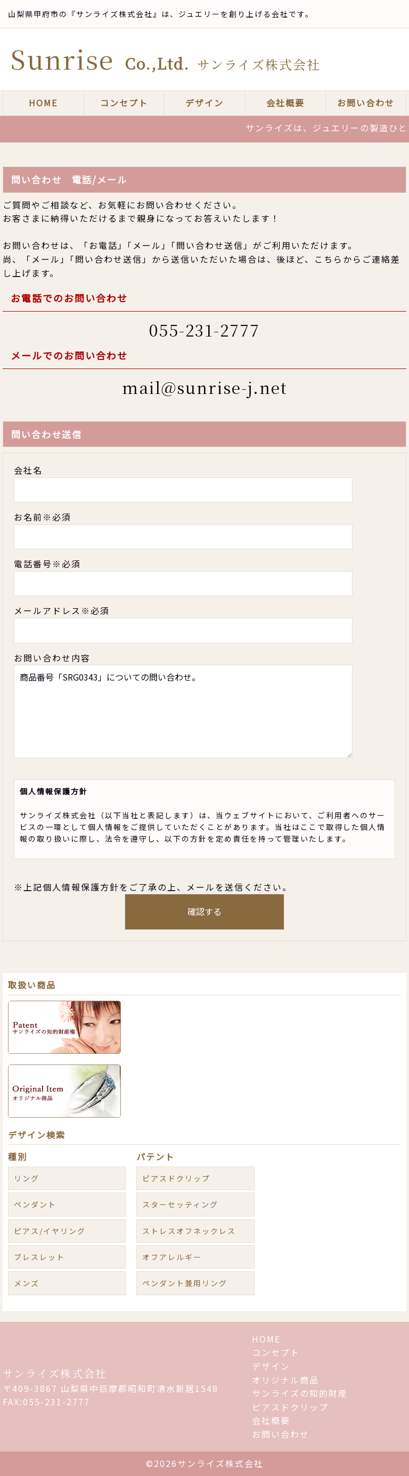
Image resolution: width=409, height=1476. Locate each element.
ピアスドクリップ (176, 1178)
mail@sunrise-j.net (205, 387)
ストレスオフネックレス (189, 1231)
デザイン (204, 102)
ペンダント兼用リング (184, 1283)
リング (26, 1178)
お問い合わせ (366, 102)
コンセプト (124, 102)
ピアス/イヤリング (50, 1231)
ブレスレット (39, 1257)
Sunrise (166, 58)
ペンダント (35, 1204)
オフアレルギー (172, 1257)
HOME (43, 102)
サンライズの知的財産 (300, 1393)
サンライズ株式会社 (55, 1373)
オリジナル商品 (285, 1379)
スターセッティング (180, 1204)
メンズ (26, 1283)
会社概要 (285, 102)
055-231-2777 (204, 329)
